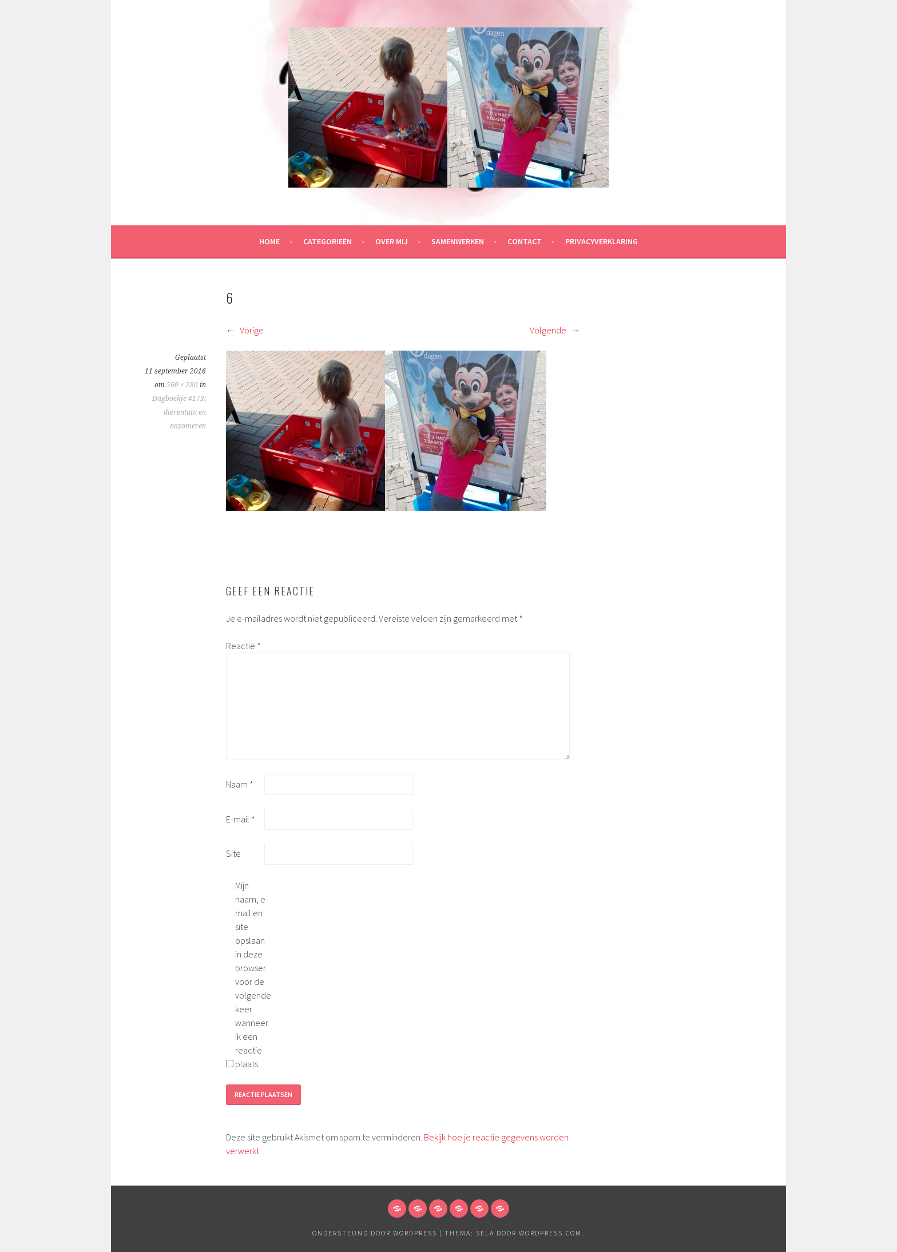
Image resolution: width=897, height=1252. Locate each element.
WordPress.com (550, 1233)
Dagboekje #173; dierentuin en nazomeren (179, 412)
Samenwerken (457, 241)
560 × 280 (182, 385)
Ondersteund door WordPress (374, 1233)
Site (233, 853)
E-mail (240, 819)
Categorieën (327, 241)
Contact (524, 241)
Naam (239, 784)
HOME (269, 241)
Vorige (245, 330)
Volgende (555, 330)
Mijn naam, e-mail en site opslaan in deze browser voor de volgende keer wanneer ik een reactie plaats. (253, 975)
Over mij (391, 241)
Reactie (243, 645)
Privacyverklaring (601, 241)
